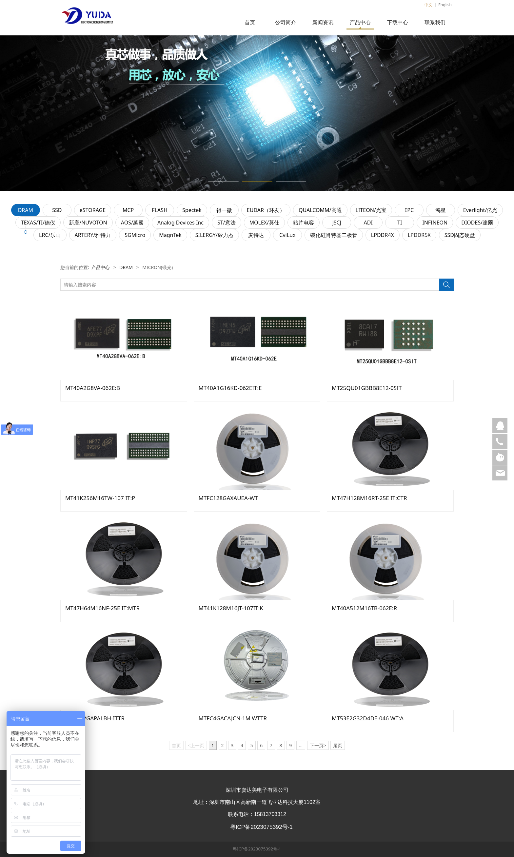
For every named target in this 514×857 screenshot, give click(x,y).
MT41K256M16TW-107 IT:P (100, 498)
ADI (368, 222)
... (301, 745)
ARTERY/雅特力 (93, 235)
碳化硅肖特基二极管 (333, 235)
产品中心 (360, 22)
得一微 (224, 210)
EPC (409, 210)
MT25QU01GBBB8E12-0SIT (367, 388)
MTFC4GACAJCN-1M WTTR (233, 718)
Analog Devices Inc (180, 222)
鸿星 (440, 210)
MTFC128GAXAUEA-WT (228, 498)
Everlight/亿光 (480, 210)
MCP (128, 210)
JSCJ (336, 222)
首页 (250, 22)
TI (399, 222)
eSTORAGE (93, 210)
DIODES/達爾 (477, 222)
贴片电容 (303, 222)
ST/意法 (226, 222)
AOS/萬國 (132, 222)
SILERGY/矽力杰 (214, 235)
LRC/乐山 (50, 235)
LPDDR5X (419, 235)
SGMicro (135, 235)
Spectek (192, 210)
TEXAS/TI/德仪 (38, 222)
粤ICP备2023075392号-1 (257, 849)
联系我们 (435, 22)
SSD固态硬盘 (460, 235)
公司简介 (285, 22)
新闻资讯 (322, 22)
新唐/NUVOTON (88, 222)
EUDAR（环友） (266, 210)
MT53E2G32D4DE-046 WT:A (368, 718)
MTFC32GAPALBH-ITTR (95, 718)
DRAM (25, 210)
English (445, 5)
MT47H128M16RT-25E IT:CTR (369, 498)
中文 (428, 5)
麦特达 (256, 235)
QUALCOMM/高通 (320, 210)
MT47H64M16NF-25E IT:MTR (102, 608)
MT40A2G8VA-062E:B (92, 388)
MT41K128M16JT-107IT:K (231, 608)
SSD (57, 210)
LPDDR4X (382, 235)
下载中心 (397, 22)
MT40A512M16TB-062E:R (364, 608)
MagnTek (170, 235)
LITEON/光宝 (371, 210)
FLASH (160, 210)
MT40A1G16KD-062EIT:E (230, 388)
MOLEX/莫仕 (264, 222)
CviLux (287, 235)
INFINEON (434, 222)
